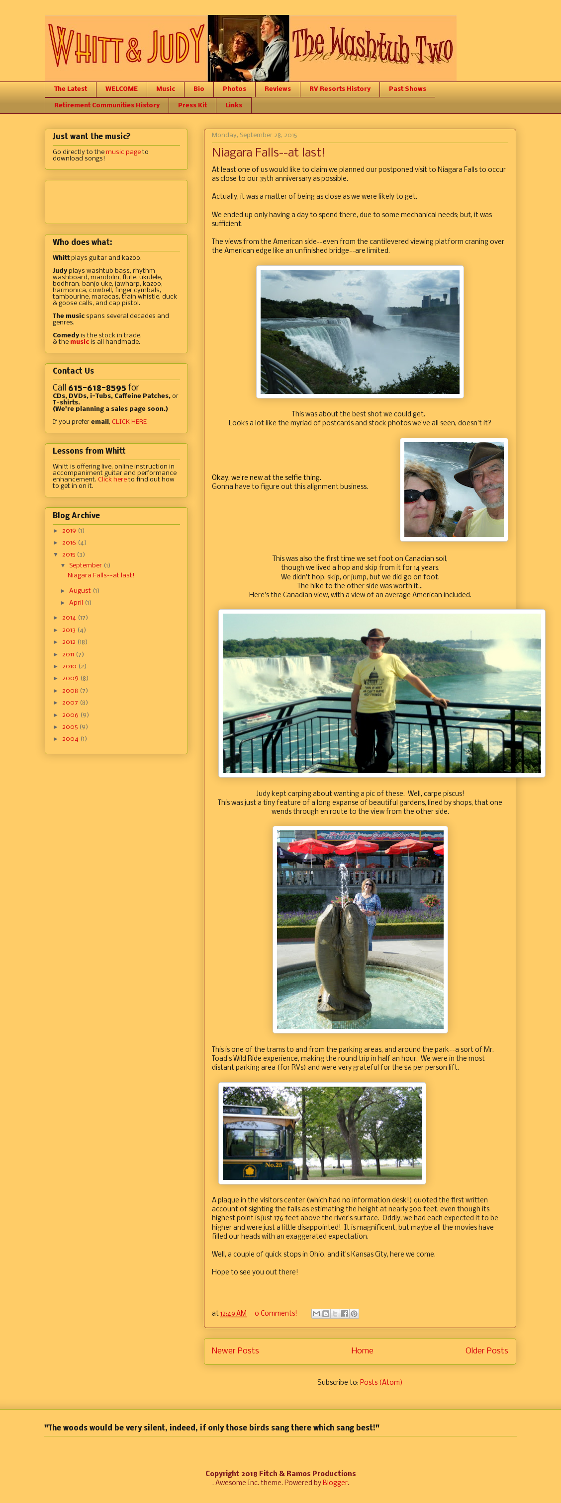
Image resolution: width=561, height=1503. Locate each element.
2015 (69, 555)
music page (123, 152)
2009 (71, 678)
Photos (234, 89)
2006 (71, 715)
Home (363, 1351)
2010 (70, 666)
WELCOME (121, 89)
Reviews (278, 89)
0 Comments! (276, 1314)
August (81, 591)
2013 (69, 630)
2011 (69, 654)
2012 (69, 642)
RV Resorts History (340, 89)
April (77, 603)
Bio (198, 89)
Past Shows (407, 89)
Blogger (335, 1483)
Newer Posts (235, 1351)
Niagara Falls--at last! (268, 153)
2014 (70, 618)
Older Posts (487, 1351)
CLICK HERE (129, 422)
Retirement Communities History (107, 105)
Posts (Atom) (381, 1383)
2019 (70, 531)
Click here (112, 479)
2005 (70, 727)
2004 (71, 739)
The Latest (70, 89)
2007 (71, 703)
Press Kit (192, 105)
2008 (71, 691)
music (79, 342)
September (86, 565)
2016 (70, 543)
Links (233, 105)
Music (165, 89)
